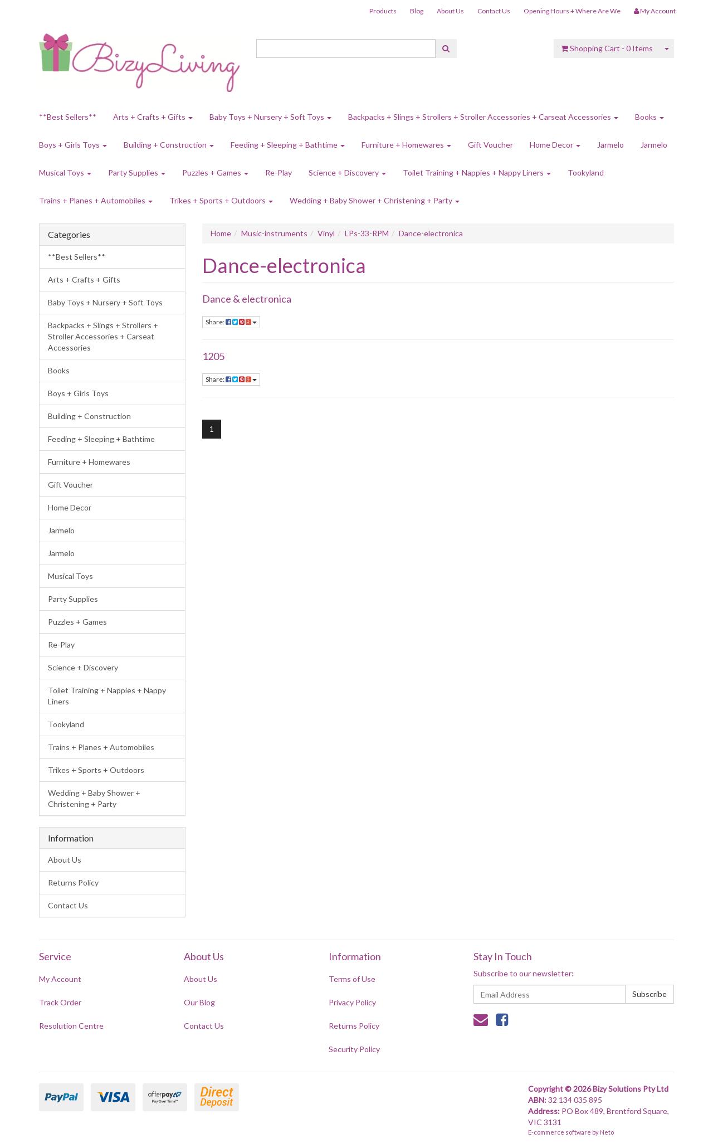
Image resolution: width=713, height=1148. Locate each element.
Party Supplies (136, 172)
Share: (231, 322)
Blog (416, 11)
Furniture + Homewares (406, 144)
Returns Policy (73, 882)
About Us (450, 11)
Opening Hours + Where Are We (572, 11)
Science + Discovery (347, 172)
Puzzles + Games (215, 172)
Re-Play (278, 172)
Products (383, 11)
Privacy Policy (352, 1002)
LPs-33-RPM (367, 233)
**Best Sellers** (67, 116)
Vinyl (326, 233)
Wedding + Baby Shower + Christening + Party (375, 200)
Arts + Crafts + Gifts (153, 116)
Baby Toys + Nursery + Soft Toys (270, 116)
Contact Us (493, 11)
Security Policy (354, 1049)
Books (649, 116)
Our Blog (199, 1002)
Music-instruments (274, 233)
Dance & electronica (246, 299)
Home (221, 233)
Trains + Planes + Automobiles (96, 200)
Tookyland (586, 172)
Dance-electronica (431, 233)
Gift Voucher (490, 144)
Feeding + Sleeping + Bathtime (288, 144)
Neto (607, 1132)
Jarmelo (610, 144)
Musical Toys (65, 172)
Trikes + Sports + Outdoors (221, 200)
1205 (213, 356)
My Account (60, 979)
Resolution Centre (71, 1025)
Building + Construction (169, 144)
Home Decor (555, 144)
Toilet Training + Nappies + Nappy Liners (477, 172)
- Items (607, 48)
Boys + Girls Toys (73, 144)
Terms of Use (352, 979)
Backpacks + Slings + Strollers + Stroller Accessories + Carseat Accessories (483, 116)
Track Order (60, 1002)
